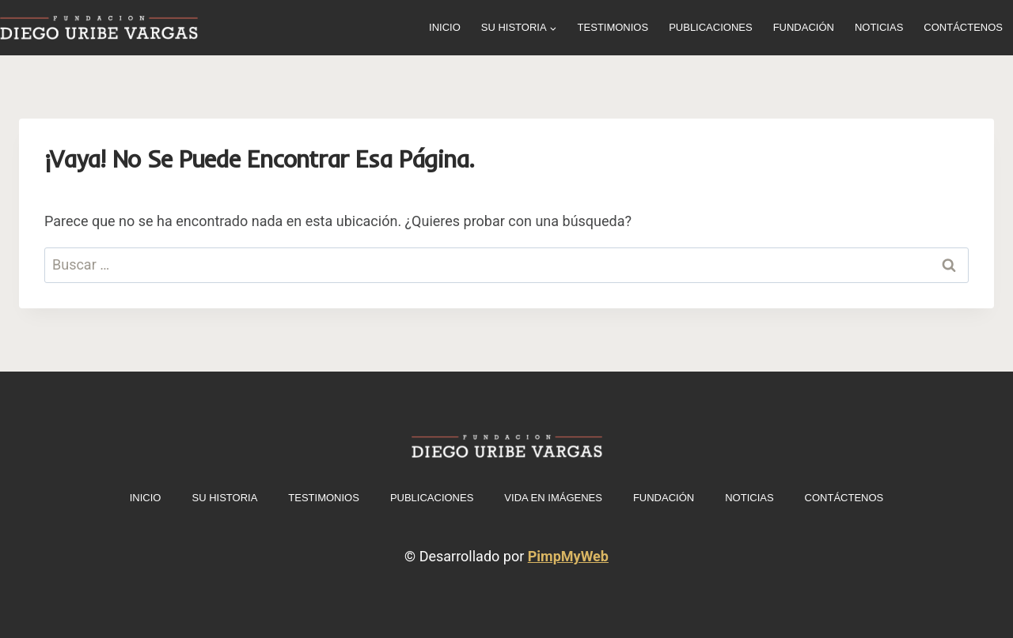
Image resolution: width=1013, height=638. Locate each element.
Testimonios (613, 27)
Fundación (803, 27)
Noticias (879, 27)
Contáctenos (963, 27)
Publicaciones (710, 27)
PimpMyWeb (568, 556)
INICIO (445, 27)
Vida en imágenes (553, 498)
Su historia (224, 498)
